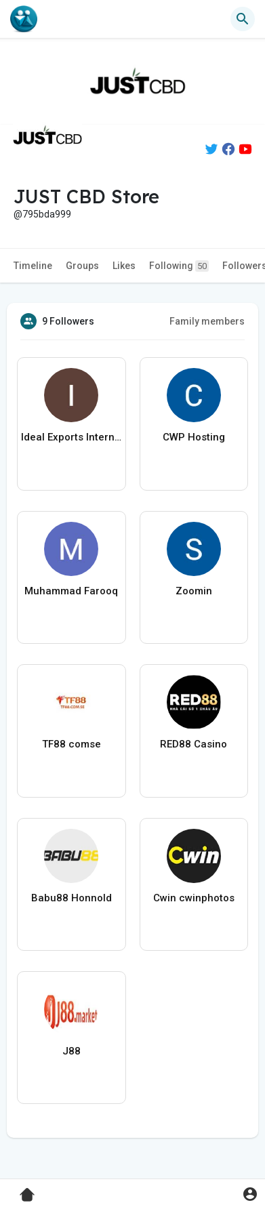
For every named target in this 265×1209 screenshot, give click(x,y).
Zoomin (194, 591)
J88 (71, 1051)
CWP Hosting (194, 437)
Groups (82, 265)
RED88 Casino (193, 744)
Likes (124, 265)
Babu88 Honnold (71, 898)
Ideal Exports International (71, 437)
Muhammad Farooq (71, 591)
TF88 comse (71, 744)
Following (179, 266)
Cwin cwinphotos (194, 898)
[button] (242, 19)
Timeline (33, 265)
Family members (207, 321)
